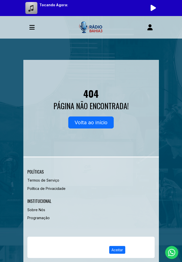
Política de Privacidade (46, 188)
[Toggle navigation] (32, 27)
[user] (150, 27)
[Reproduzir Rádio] (153, 8)
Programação (38, 218)
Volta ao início (91, 122)
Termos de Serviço (43, 180)
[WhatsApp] (171, 252)
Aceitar (117, 250)
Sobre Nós (36, 210)
